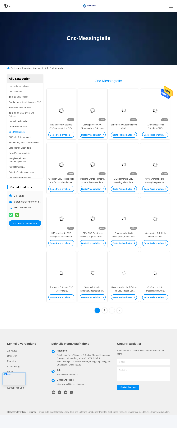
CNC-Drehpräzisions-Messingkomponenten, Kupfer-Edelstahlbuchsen (155, 189)
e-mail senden (128, 400)
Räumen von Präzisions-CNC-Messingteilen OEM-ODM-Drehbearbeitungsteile (61, 131)
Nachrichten (13, 390)
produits (11, 374)
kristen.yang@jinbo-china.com (29, 201)
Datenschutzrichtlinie (16, 425)
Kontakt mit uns (15, 400)
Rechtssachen (14, 395)
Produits (26, 68)
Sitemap (32, 425)
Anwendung (13, 379)
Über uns (12, 369)
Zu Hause (14, 68)
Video (10, 384)
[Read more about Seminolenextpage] (112, 323)
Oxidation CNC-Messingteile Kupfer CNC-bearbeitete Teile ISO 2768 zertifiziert (61, 189)
